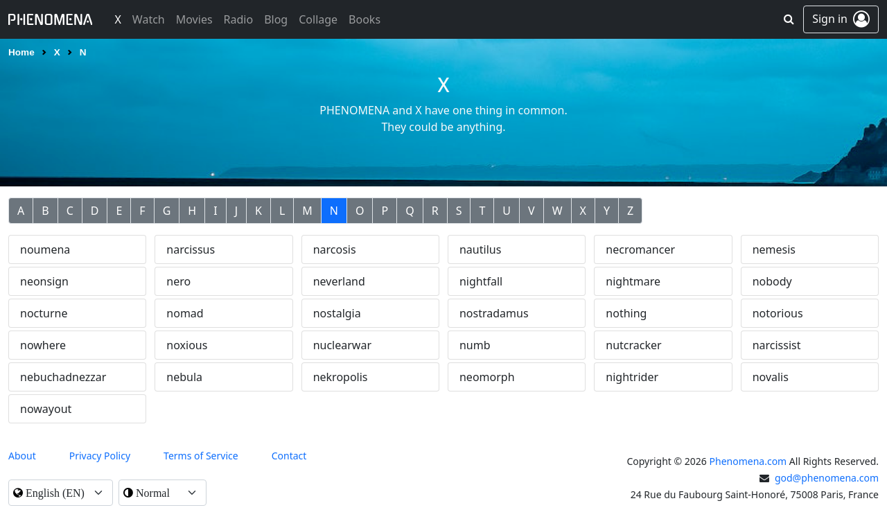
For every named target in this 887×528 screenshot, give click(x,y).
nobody (772, 281)
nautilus (480, 249)
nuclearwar (342, 345)
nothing (626, 313)
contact (289, 455)
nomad (184, 313)
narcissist (777, 345)
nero (178, 281)
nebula (184, 377)
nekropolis (340, 377)
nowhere (43, 345)
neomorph (487, 377)
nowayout (45, 408)
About (22, 455)
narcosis (334, 249)
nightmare (633, 281)
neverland (339, 281)
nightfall (480, 281)
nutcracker (633, 345)
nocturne (43, 313)
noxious (186, 345)
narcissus (190, 249)
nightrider (632, 377)
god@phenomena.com (827, 477)
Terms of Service (201, 455)
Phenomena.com (748, 461)
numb (475, 345)
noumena (45, 249)
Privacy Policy (99, 455)
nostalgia (337, 313)
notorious (778, 313)
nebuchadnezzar (63, 377)
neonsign (44, 281)
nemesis (774, 249)
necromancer (640, 249)
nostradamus (494, 313)
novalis (771, 377)
